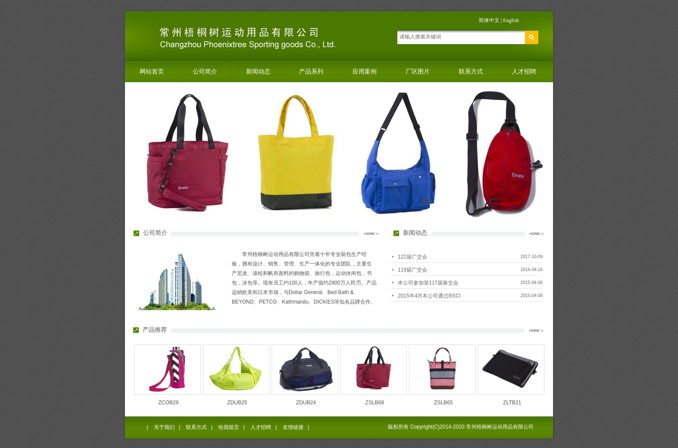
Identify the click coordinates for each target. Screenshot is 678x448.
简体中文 (489, 20)
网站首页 (152, 71)
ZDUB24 (306, 403)
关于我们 (164, 427)
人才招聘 (524, 71)
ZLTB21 (512, 403)
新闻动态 (258, 71)
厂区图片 (418, 71)
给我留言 (228, 427)
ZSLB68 (374, 403)
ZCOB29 (168, 403)
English (511, 20)
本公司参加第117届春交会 (428, 283)
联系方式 (471, 71)
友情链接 (293, 427)
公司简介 (205, 71)
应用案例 (364, 71)
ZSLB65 (443, 403)
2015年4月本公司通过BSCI (429, 296)
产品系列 (311, 71)
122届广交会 (412, 257)
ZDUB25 (237, 403)
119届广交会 (412, 270)
